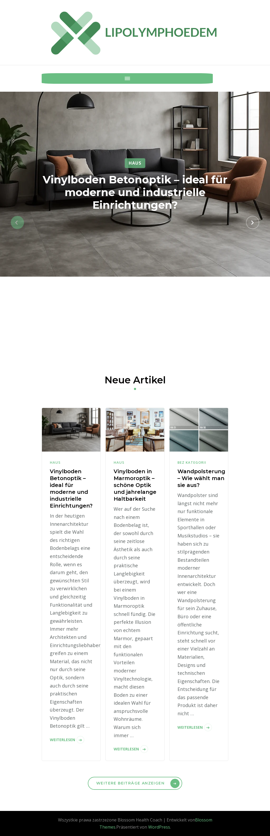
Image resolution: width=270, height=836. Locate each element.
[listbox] (135, 222)
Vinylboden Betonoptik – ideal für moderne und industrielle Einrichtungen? (135, 192)
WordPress (159, 827)
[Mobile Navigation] (47, 78)
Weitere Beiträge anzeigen (130, 783)
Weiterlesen (62, 739)
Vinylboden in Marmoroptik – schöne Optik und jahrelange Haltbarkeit (135, 485)
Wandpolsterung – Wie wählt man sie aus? (201, 478)
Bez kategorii (191, 462)
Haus (135, 163)
